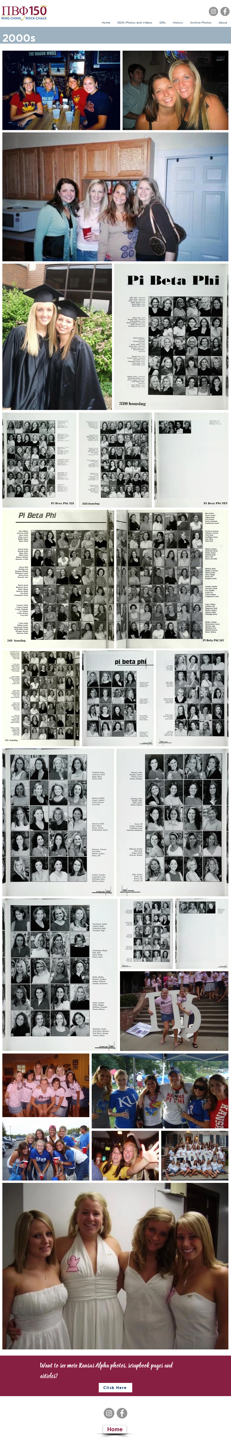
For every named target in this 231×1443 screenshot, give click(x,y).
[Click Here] (115, 1387)
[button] (162, 22)
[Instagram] (213, 11)
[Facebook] (225, 11)
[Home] (115, 1429)
